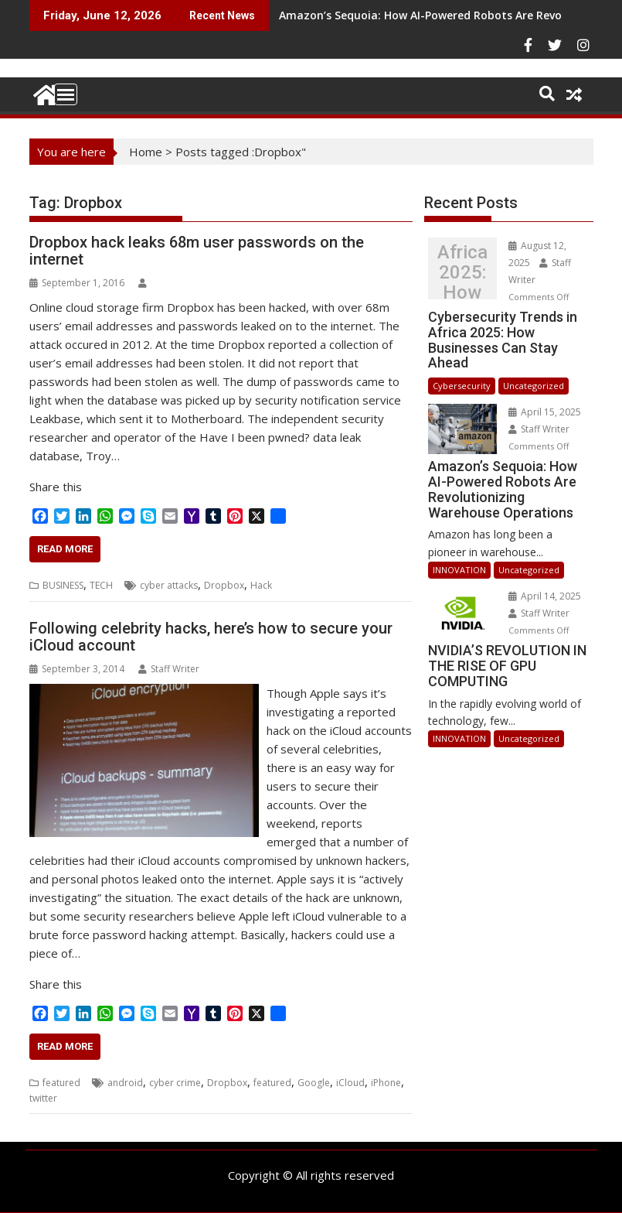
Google (313, 1082)
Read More (65, 549)
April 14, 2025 (544, 596)
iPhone (386, 1082)
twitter (43, 1098)
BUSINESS (62, 585)
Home (145, 151)
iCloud (350, 1082)
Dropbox (224, 585)
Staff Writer (168, 668)
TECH (101, 585)
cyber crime (175, 1082)
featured (61, 1082)
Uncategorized (533, 385)
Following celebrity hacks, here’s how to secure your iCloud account (211, 636)
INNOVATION (459, 570)
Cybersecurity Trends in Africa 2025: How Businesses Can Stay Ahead (462, 272)
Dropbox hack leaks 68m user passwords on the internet (196, 250)
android (125, 1082)
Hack (261, 585)
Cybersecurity (462, 385)
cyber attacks (169, 585)
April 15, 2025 (544, 412)
